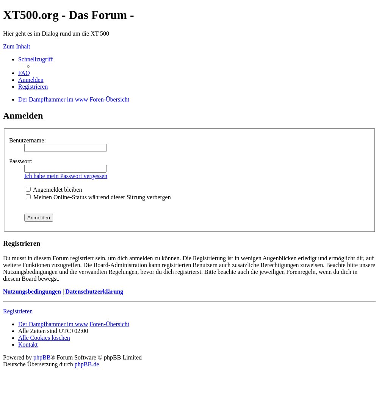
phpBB (41, 357)
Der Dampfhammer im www (53, 324)
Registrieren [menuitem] (33, 86)
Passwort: (21, 161)
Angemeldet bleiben (54, 189)
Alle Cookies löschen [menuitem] (44, 337)
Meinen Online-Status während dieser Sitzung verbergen (98, 197)
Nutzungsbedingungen (32, 291)
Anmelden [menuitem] (31, 80)
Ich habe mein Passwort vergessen (65, 176)
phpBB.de (87, 364)
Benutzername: (27, 140)
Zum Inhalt (16, 46)
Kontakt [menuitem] (28, 344)
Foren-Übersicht (109, 324)
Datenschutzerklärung (94, 291)
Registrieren (18, 311)
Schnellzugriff (35, 59)
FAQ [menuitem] (24, 73)
